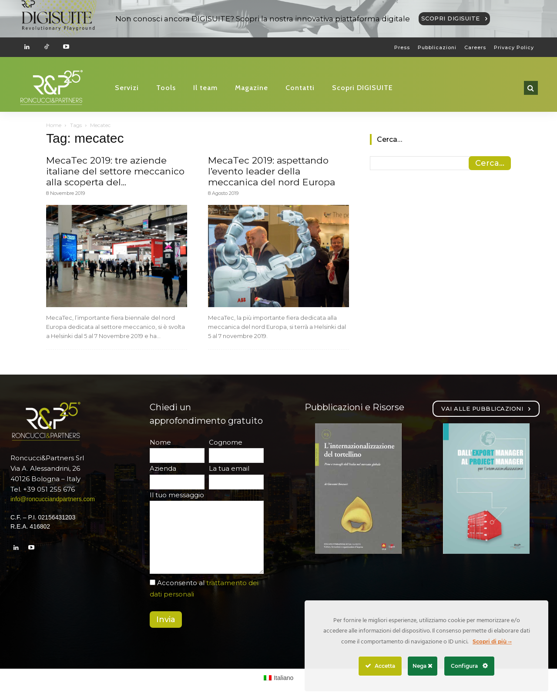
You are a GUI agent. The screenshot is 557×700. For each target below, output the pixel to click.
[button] (531, 88)
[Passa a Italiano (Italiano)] (278, 677)
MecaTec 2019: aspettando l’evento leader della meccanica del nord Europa (271, 171)
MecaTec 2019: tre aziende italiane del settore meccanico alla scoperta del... (115, 171)
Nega (423, 666)
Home (53, 125)
